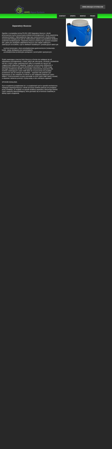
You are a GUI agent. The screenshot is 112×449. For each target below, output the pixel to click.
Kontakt (62, 16)
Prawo (92, 16)
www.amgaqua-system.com (92, 7)
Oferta (72, 16)
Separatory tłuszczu (21, 26)
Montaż (83, 16)
